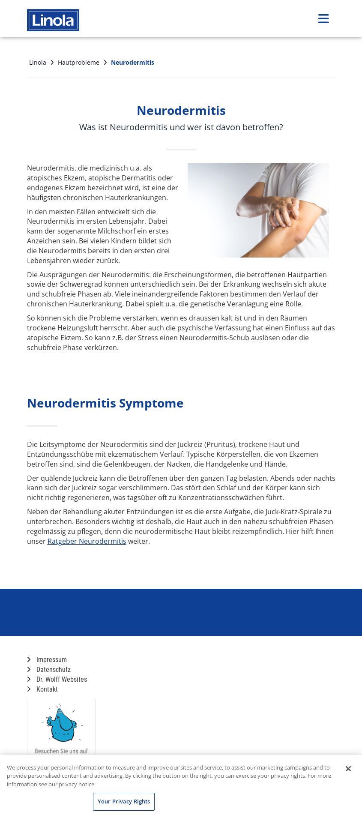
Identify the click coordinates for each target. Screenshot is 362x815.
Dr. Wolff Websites (57, 679)
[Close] (348, 768)
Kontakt (42, 689)
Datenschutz (49, 669)
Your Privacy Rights (124, 801)
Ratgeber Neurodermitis (87, 541)
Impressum (47, 660)
